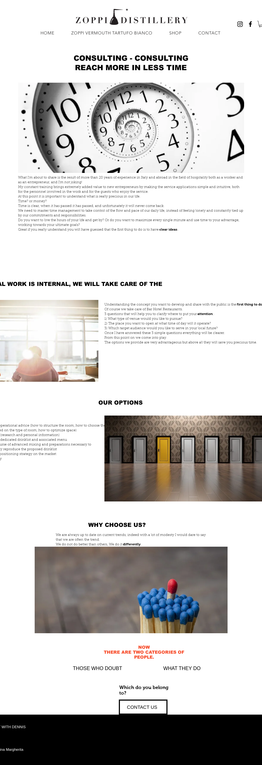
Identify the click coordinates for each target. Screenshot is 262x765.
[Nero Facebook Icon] (250, 24)
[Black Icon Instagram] (240, 24)
